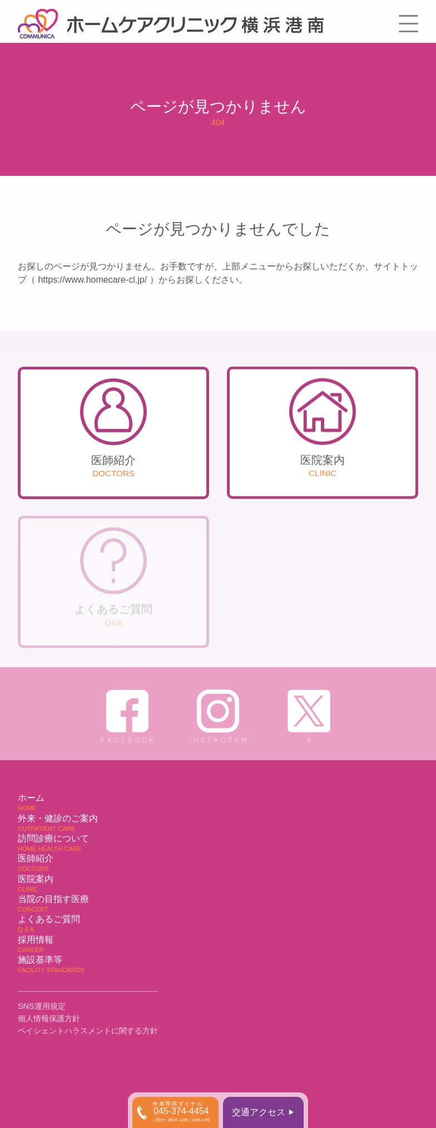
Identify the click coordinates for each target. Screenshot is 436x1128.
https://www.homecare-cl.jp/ (93, 279)
